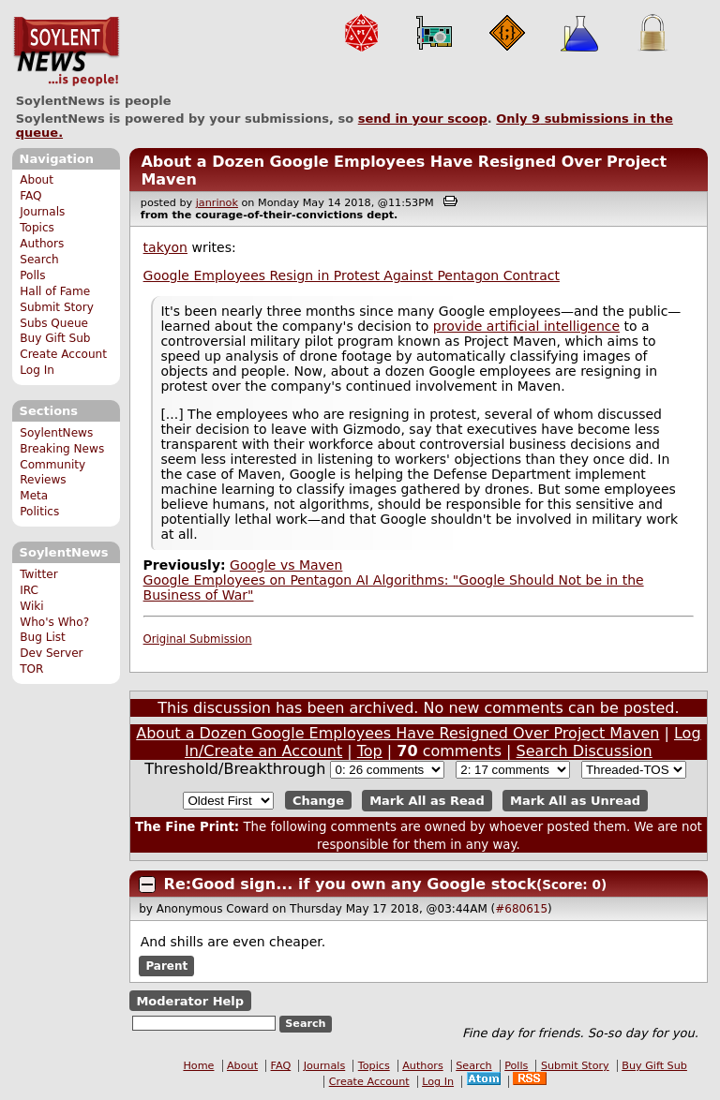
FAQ (30, 195)
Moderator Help (190, 1001)
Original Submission (197, 639)
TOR (31, 669)
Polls (32, 275)
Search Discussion (584, 751)
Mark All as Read (427, 801)
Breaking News (62, 448)
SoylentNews (66, 51)
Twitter (38, 574)
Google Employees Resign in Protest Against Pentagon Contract (351, 275)
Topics (37, 227)
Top (369, 751)
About (36, 179)
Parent (166, 966)
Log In (37, 370)
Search (39, 259)
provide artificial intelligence (526, 326)
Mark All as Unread (575, 801)
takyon (165, 247)
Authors (42, 243)
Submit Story (57, 307)
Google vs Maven (286, 564)
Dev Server (51, 653)
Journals (42, 211)
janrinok (217, 203)
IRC (29, 590)
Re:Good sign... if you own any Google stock (350, 884)
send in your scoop (423, 118)
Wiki (31, 606)
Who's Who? (54, 622)
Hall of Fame (55, 291)
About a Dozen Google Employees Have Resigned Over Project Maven (397, 733)
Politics (39, 511)
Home (198, 1066)
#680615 (521, 908)
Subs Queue (54, 323)
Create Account (63, 354)
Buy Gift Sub (55, 338)
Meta (34, 495)
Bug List (43, 637)
